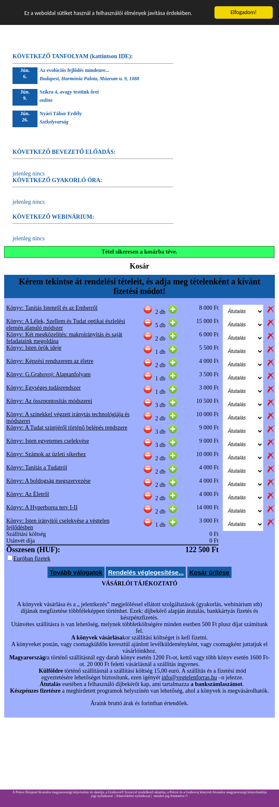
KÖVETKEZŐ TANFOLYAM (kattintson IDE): (72, 56)
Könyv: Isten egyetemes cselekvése (47, 441)
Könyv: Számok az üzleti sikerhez (46, 454)
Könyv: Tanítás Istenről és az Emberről (51, 308)
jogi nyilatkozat (102, 796)
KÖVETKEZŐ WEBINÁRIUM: (53, 217)
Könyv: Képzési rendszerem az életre (49, 361)
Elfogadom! (243, 12)
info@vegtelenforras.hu (189, 677)
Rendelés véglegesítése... (146, 572)
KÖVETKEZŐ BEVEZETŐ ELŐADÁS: (63, 152)
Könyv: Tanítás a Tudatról (36, 467)
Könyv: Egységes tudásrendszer (43, 388)
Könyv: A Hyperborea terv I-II (41, 507)
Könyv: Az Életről (27, 494)
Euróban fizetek (31, 558)
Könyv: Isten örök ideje (34, 348)
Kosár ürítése (209, 572)
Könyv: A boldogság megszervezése (48, 481)
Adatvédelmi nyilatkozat (133, 796)
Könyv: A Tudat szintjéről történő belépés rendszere (66, 427)
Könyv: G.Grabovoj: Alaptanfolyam (48, 374)
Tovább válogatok (76, 572)
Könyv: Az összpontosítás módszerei (49, 401)
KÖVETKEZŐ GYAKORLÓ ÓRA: (57, 180)
